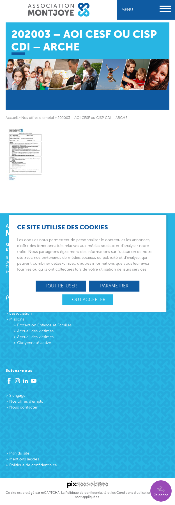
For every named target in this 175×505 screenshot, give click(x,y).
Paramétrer (114, 285)
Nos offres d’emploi (26, 401)
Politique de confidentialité (33, 465)
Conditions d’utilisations (134, 493)
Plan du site (19, 453)
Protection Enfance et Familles (44, 325)
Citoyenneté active (34, 343)
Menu (146, 10)
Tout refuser (61, 285)
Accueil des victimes (35, 331)
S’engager (18, 395)
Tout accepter (87, 299)
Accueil (12, 118)
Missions (16, 319)
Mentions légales (24, 459)
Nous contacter (23, 407)
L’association (20, 313)
